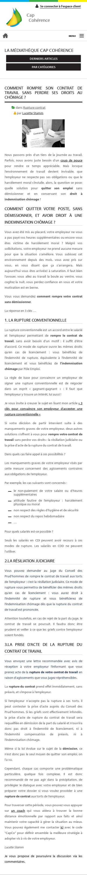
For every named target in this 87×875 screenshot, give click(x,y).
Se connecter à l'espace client (60, 6)
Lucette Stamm (32, 113)
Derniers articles (44, 59)
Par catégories (43, 67)
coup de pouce (71, 160)
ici (62, 827)
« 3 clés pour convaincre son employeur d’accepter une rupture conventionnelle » (43, 408)
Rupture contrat (34, 107)
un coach (18, 811)
